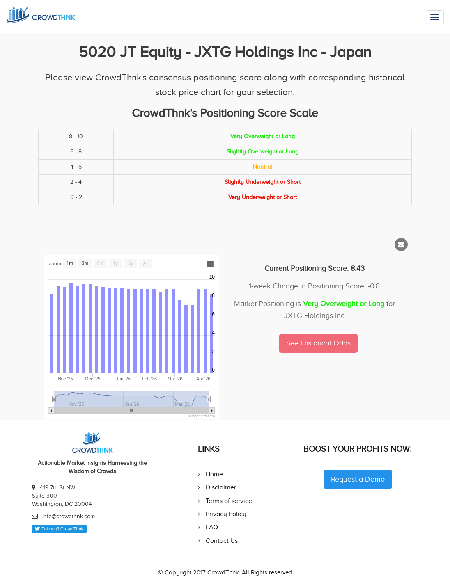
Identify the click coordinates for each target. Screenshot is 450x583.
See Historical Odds (318, 343)
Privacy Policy (226, 513)
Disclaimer (221, 487)
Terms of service (229, 500)
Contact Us (222, 540)
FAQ (212, 527)
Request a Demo (358, 479)
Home (214, 474)
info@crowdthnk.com (68, 516)
